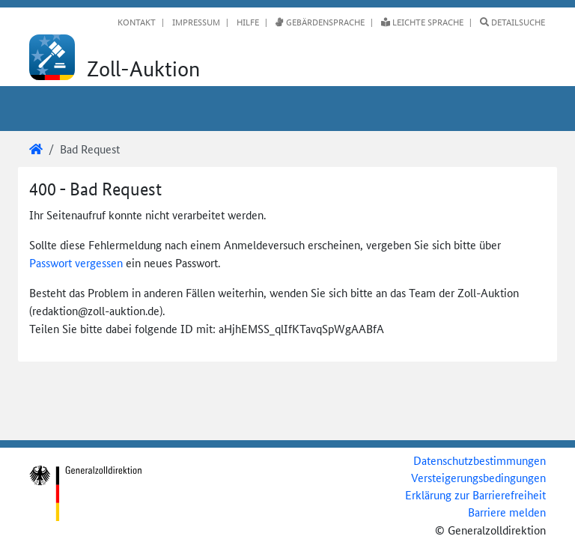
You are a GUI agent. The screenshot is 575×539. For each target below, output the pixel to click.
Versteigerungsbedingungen (478, 477)
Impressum (195, 21)
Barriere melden (507, 512)
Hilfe (246, 21)
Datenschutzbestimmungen (479, 460)
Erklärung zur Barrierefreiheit (475, 494)
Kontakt (137, 21)
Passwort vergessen (76, 262)
